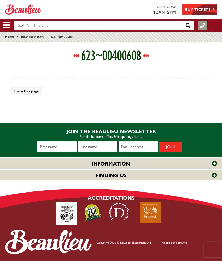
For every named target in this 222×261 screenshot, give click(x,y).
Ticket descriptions (33, 36)
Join (170, 146)
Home (9, 36)
